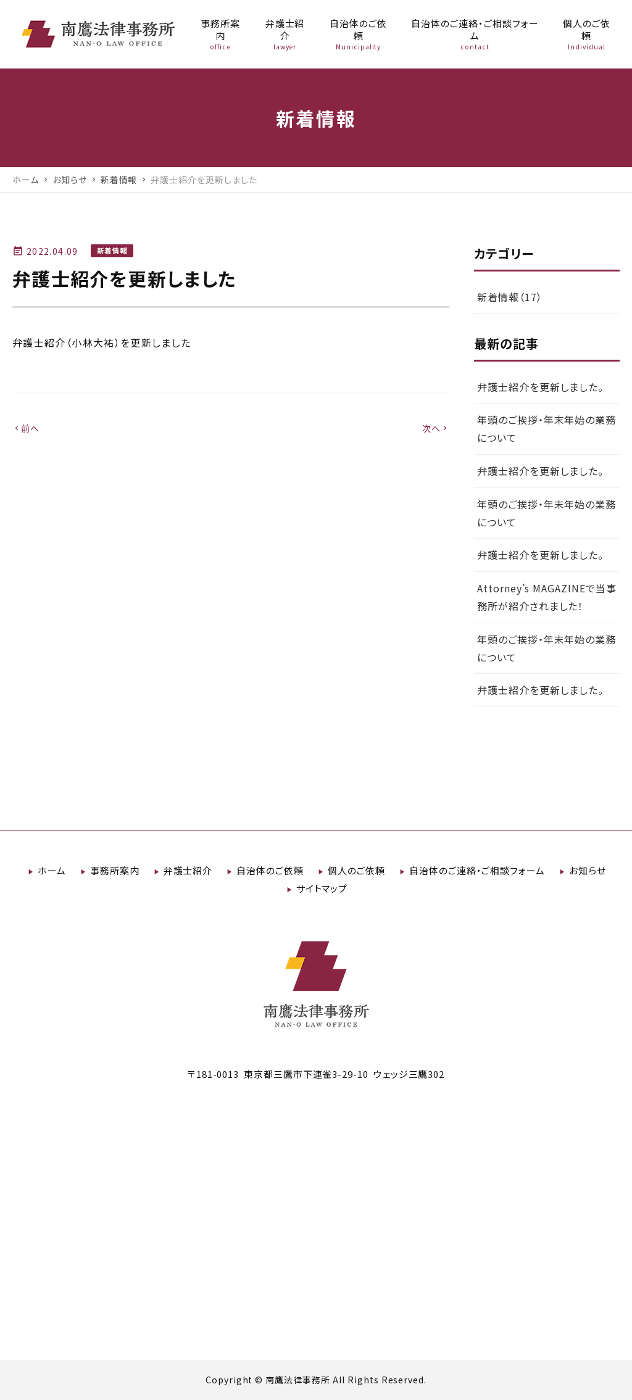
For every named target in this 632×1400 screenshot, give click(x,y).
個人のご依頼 (356, 870)
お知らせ (587, 870)
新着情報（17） (510, 296)
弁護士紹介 (188, 870)
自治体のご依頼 (270, 870)
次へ (436, 428)
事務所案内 (114, 870)
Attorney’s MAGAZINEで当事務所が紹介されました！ (547, 597)
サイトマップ (322, 888)
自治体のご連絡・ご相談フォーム (477, 870)
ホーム (52, 870)
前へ (26, 428)
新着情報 (112, 250)
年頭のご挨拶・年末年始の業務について (546, 428)
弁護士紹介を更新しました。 (540, 386)
